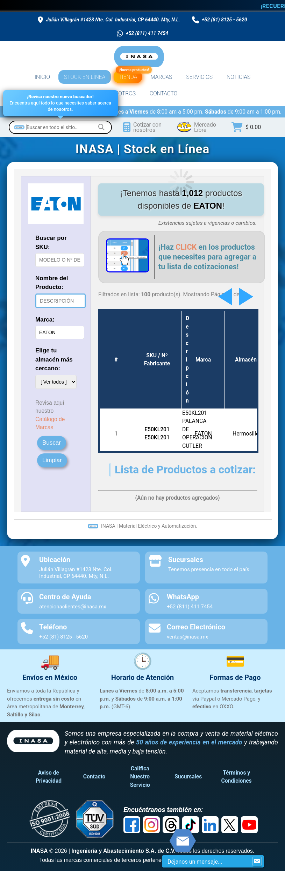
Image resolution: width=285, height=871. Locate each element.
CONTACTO (163, 93)
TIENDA (129, 75)
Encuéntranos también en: (163, 809)
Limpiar (52, 460)
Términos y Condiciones (236, 776)
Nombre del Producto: (51, 283)
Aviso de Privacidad (49, 776)
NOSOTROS (122, 93)
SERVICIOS (199, 77)
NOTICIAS (238, 77)
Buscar (51, 442)
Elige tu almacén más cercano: (54, 359)
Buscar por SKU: (51, 242)
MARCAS (161, 77)
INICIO (42, 77)
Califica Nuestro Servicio (140, 776)
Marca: (45, 319)
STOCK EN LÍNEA (84, 77)
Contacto (94, 776)
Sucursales (188, 776)
